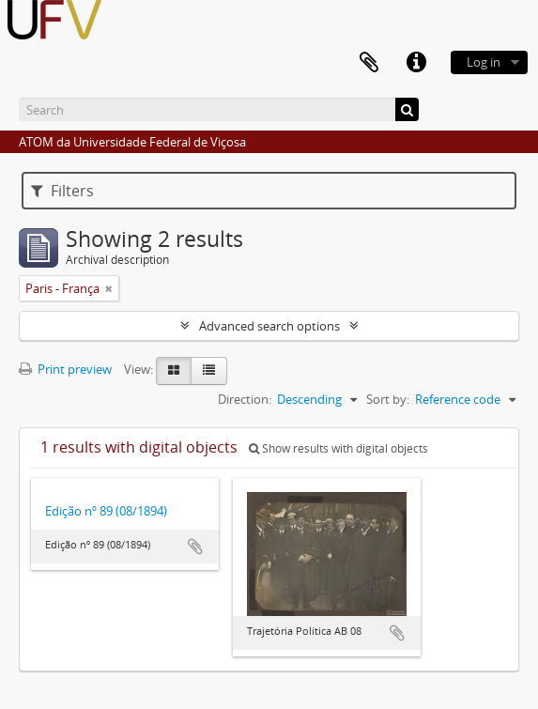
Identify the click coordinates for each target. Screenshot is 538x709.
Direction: (244, 399)
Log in (483, 62)
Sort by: (387, 399)
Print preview (65, 369)
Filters (62, 190)
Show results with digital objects (338, 448)
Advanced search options (269, 325)
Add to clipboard (195, 546)
